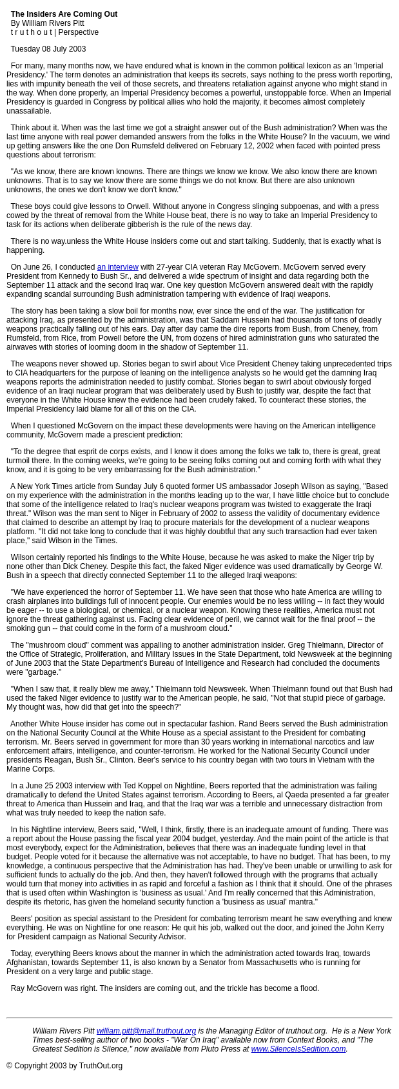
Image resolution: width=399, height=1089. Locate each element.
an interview (118, 267)
